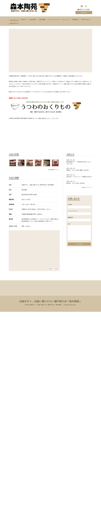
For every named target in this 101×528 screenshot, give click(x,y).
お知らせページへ (87, 187)
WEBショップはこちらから (18, 98)
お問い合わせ (84, 12)
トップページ (14, 19)
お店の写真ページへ (54, 169)
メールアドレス (73, 211)
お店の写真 (32, 19)
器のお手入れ (14, 23)
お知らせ (23, 19)
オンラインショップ (54, 19)
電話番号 (71, 217)
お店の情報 (41, 19)
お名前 (70, 204)
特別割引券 (75, 19)
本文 (69, 224)
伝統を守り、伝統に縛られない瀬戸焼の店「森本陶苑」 (50, 301)
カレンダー (66, 19)
